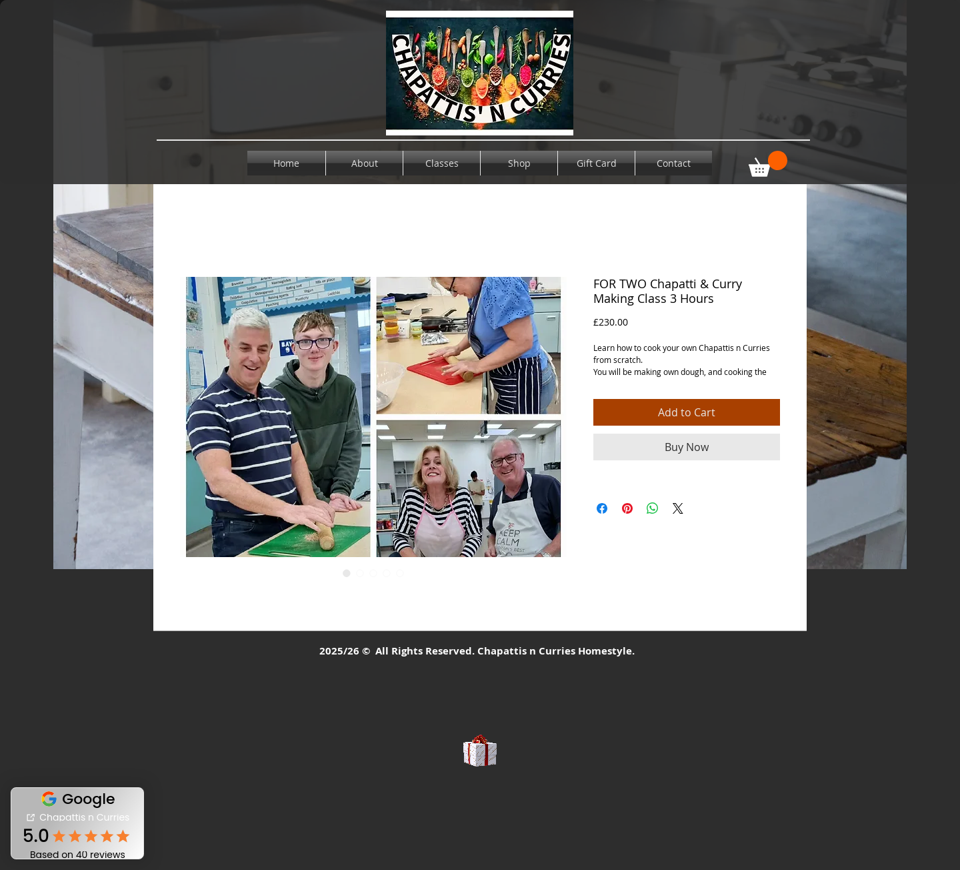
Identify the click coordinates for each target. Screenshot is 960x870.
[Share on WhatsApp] (653, 508)
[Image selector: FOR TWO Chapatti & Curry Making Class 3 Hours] (346, 573)
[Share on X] (678, 508)
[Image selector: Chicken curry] (360, 573)
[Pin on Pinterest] (627, 508)
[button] (768, 164)
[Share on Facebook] (602, 508)
